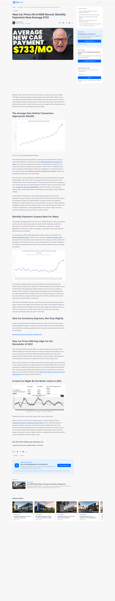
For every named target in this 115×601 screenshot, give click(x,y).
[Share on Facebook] (63, 23)
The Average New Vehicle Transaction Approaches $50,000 (88, 11)
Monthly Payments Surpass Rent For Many (89, 14)
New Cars (22, 455)
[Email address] (89, 74)
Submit (89, 77)
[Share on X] (66, 23)
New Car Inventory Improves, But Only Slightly (88, 17)
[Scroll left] (99, 498)
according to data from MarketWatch (27, 187)
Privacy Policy (93, 80)
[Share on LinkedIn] (69, 23)
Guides (14, 7)
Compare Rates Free (64, 465)
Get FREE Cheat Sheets (89, 61)
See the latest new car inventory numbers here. (27, 334)
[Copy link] (72, 23)
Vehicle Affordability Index (20, 237)
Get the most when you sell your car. (87, 25)
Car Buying (20, 7)
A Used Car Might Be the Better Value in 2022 (90, 24)
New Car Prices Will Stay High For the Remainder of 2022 (88, 21)
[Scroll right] (101, 498)
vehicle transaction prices (54, 237)
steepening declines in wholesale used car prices (27, 423)
